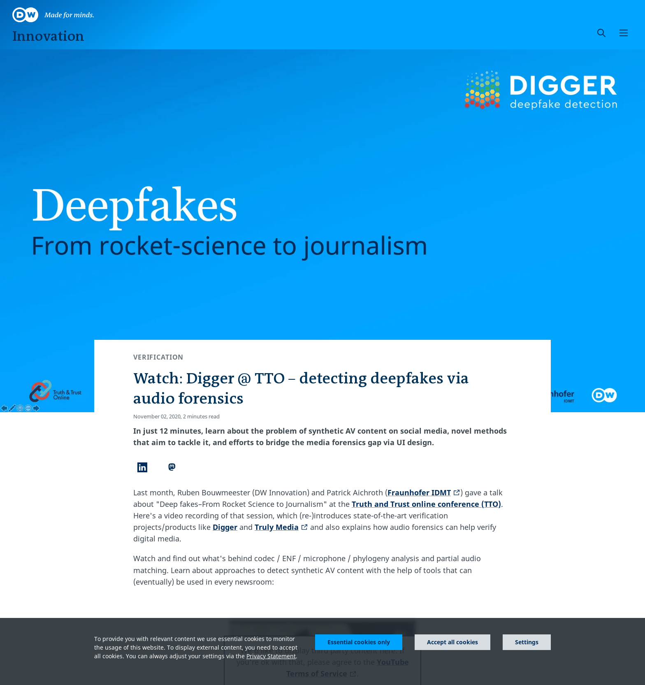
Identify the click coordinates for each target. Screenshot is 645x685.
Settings (526, 642)
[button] (624, 33)
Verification (158, 357)
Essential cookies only (358, 642)
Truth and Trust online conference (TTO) (426, 504)
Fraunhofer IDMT (423, 492)
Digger (225, 527)
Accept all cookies (452, 642)
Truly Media (281, 527)
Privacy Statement (271, 656)
